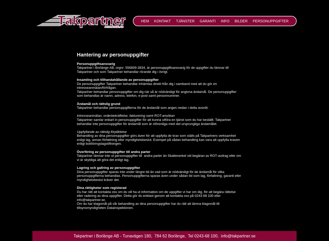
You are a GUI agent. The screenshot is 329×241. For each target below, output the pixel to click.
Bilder (241, 21)
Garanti (208, 21)
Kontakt (162, 21)
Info (225, 21)
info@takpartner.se (237, 236)
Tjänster (185, 21)
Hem (145, 21)
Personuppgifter (270, 21)
